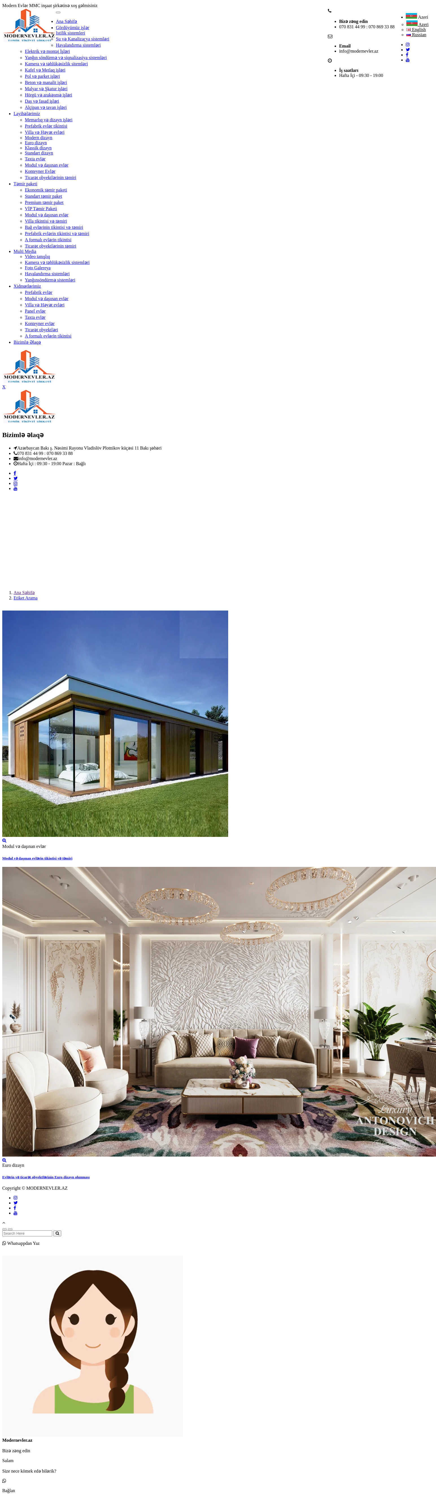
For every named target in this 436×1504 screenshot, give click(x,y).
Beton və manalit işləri (46, 82)
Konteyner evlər (39, 323)
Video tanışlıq (37, 256)
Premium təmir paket (44, 202)
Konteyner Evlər (40, 171)
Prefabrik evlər (38, 292)
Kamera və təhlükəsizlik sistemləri (57, 262)
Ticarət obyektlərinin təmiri (50, 177)
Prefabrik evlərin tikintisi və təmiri (57, 233)
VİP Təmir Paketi (41, 208)
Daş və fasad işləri (42, 101)
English (416, 29)
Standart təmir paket (43, 196)
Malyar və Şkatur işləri (46, 88)
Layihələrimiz (27, 113)
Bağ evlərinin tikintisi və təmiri (54, 227)
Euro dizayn (36, 142)
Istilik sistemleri (70, 33)
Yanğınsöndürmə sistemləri (50, 280)
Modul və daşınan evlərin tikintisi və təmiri (37, 858)
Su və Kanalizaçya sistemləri (82, 38)
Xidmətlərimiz (27, 286)
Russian (416, 34)
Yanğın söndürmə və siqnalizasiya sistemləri (66, 57)
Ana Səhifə (66, 21)
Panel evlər (35, 311)
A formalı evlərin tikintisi (48, 239)
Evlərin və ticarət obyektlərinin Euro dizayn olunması (46, 1177)
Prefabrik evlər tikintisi (46, 126)
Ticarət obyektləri (41, 329)
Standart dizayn (39, 153)
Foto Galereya (38, 267)
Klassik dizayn (38, 147)
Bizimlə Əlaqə (27, 342)
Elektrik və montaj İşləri (47, 51)
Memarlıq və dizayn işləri (49, 119)
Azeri (417, 17)
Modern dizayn (38, 137)
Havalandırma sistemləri (78, 45)
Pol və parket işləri (42, 76)
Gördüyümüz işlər (72, 27)
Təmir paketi (25, 183)
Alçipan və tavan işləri (46, 107)
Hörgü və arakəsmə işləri (48, 95)
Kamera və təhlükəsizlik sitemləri (56, 63)
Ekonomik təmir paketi (46, 190)
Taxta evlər (35, 158)
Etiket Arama (26, 598)
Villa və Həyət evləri (44, 132)
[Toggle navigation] (58, 12)
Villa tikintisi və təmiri (46, 221)
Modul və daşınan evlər (46, 165)
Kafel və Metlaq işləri (45, 70)
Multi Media (25, 251)
